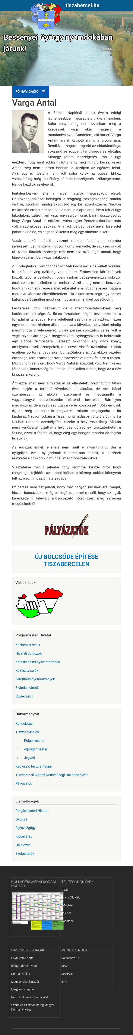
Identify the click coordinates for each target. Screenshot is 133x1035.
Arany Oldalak (70, 897)
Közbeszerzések (28, 645)
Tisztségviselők (27, 732)
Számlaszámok (27, 688)
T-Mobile (67, 905)
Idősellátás (24, 836)
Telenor (66, 913)
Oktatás (21, 819)
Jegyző (29, 758)
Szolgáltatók (25, 854)
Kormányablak (20, 973)
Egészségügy (26, 828)
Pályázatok (24, 784)
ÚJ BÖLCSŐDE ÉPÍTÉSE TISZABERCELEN (66, 560)
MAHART (67, 973)
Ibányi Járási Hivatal (24, 966)
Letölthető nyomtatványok (35, 679)
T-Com (65, 889)
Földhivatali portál (22, 958)
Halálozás (23, 845)
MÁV (64, 966)
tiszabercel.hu (82, 5)
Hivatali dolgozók (29, 653)
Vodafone (67, 921)
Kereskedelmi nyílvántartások (38, 662)
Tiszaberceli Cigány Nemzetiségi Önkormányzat (52, 775)
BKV (64, 981)
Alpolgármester (35, 749)
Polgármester (34, 741)
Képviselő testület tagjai (34, 766)
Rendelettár (24, 724)
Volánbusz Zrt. (70, 958)
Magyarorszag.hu (22, 989)
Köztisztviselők (27, 671)
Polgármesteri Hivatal (32, 811)
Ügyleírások (24, 696)
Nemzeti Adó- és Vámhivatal (29, 997)
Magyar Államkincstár (25, 981)
